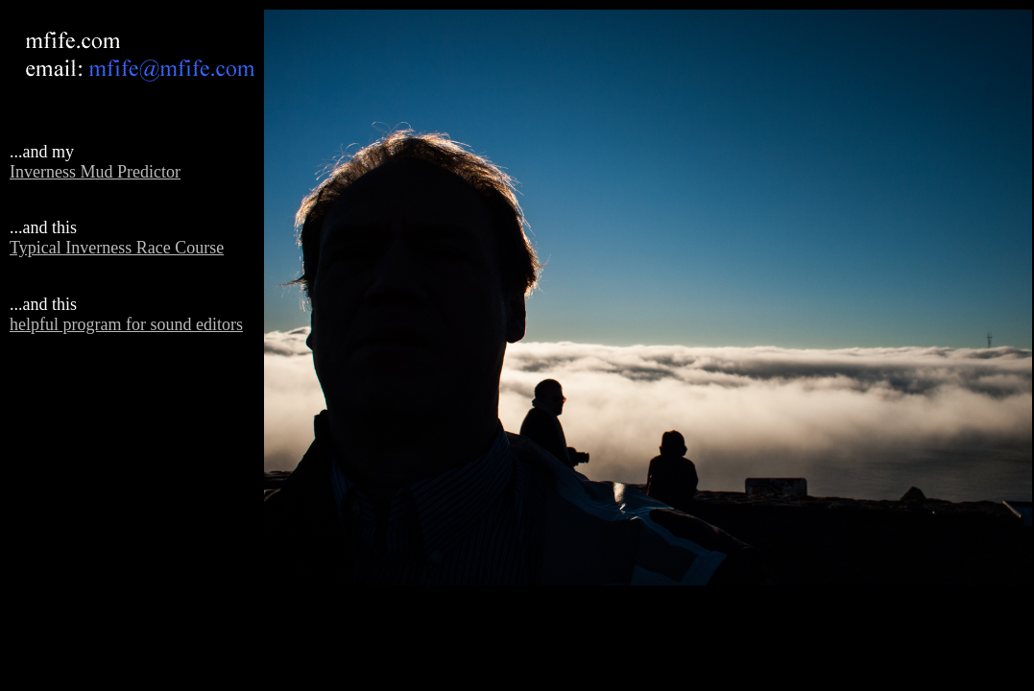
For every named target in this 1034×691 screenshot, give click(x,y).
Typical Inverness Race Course (117, 247)
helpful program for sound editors (126, 324)
